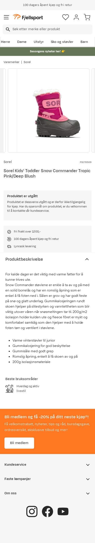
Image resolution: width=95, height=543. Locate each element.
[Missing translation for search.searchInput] (7, 29)
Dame (22, 42)
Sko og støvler (62, 42)
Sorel (27, 62)
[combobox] (47, 29)
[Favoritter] (65, 17)
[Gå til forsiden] (28, 17)
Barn (84, 42)
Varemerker (11, 62)
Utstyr (39, 42)
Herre (5, 42)
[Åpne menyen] (6, 17)
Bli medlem (19, 443)
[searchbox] (52, 29)
